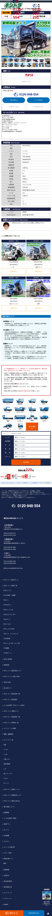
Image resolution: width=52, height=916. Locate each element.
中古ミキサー (7, 624)
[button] (4, 40)
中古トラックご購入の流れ (12, 676)
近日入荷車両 (8, 659)
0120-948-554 (18, 10)
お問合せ (6, 875)
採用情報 (6, 869)
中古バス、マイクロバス (10, 633)
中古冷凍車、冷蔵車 (9, 595)
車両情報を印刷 (38, 106)
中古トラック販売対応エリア (12, 670)
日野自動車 (6, 764)
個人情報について (9, 806)
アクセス (6, 841)
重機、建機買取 (8, 734)
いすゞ (5, 769)
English (6, 904)
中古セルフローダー (9, 614)
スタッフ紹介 (8, 853)
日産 (4, 744)
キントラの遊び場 (9, 847)
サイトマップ (8, 893)
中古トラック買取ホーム (11, 711)
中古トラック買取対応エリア (12, 795)
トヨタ (5, 754)
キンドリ (6, 830)
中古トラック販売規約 (10, 699)
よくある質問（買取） (10, 818)
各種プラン (7, 824)
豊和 (4, 863)
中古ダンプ (6, 619)
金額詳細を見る (26, 81)
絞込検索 (26, 462)
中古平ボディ (7, 605)
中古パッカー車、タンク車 (11, 643)
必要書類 (6, 812)
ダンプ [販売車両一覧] (34, 482)
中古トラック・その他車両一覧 (22, 482)
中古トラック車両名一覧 (11, 722)
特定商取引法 (8, 887)
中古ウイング (7, 590)
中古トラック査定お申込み (12, 801)
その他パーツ (7, 653)
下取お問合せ (14, 100)
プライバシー (8, 898)
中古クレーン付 (8, 609)
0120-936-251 (37, 10)
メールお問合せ (38, 100)
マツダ (5, 749)
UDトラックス (7, 773)
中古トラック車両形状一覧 (12, 717)
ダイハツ (6, 783)
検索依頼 (6, 665)
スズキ (5, 778)
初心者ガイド (8, 688)
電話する (11, 913)
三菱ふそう (6, 759)
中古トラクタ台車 (8, 629)
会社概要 (6, 835)
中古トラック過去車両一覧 (12, 694)
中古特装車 (6, 638)
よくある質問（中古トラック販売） (14, 705)
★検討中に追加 (13, 106)
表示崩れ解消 (8, 881)
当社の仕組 (7, 682)
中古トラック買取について (12, 789)
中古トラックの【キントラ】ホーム (8, 482)
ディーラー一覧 (8, 740)
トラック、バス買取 (10, 728)
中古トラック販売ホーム (11, 580)
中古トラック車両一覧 (10, 585)
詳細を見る (13, 271)
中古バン (6, 600)
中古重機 (6, 648)
